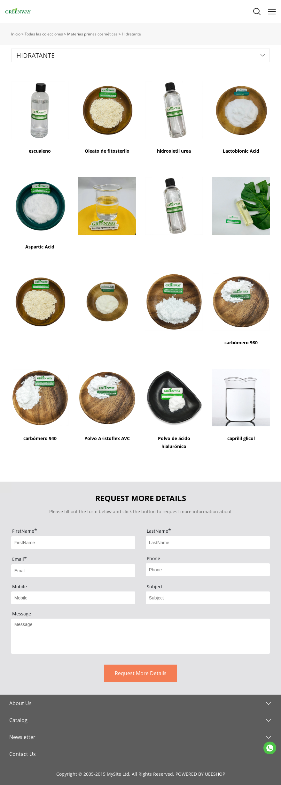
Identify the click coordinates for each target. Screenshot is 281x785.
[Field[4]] (208, 569)
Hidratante (131, 34)
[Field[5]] (73, 597)
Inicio (15, 34)
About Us (20, 703)
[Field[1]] (73, 542)
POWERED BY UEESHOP (200, 774)
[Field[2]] (208, 542)
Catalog (18, 720)
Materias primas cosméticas (92, 34)
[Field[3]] (73, 570)
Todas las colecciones (44, 34)
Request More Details (141, 673)
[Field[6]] (208, 597)
